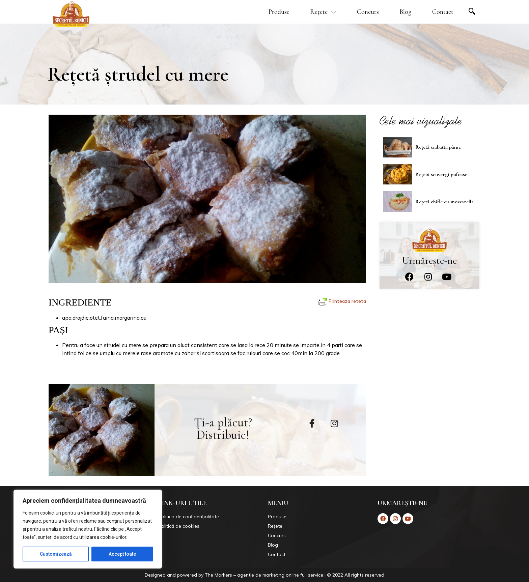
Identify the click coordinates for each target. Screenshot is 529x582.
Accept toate (122, 554)
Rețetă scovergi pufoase (441, 173)
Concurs (368, 12)
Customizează (56, 554)
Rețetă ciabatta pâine (438, 146)
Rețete (323, 12)
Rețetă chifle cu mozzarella (444, 201)
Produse (278, 12)
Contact (442, 12)
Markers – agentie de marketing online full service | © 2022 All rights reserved (299, 575)
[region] (87, 529)
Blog (405, 12)
